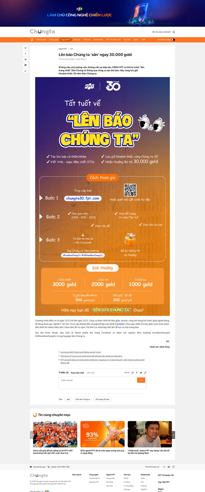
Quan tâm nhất (77, 373)
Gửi (141, 380)
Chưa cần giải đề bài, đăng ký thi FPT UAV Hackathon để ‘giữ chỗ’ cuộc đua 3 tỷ (53, 446)
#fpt (68, 394)
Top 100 (132, 39)
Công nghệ (54, 39)
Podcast (144, 480)
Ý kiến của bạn (102, 380)
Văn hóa (79, 39)
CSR (150, 39)
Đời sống (109, 476)
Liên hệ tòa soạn (37, 461)
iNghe (141, 39)
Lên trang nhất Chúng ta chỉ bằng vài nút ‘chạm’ (81, 352)
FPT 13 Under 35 (118, 39)
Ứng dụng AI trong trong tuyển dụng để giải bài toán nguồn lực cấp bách (91, 356)
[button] (173, 429)
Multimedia (102, 39)
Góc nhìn (109, 480)
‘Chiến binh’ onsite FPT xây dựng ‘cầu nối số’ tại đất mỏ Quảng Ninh (149, 446)
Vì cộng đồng (128, 480)
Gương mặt (110, 473)
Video (143, 473)
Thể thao (90, 39)
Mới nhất (90, 373)
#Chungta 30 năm (102, 394)
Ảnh (71, 49)
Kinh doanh (41, 39)
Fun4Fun (127, 476)
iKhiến (126, 473)
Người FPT (67, 39)
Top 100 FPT (164, 476)
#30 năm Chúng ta (83, 394)
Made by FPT (94, 476)
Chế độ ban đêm (166, 39)
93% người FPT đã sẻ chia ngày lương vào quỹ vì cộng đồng (102, 446)
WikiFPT (144, 484)
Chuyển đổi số (94, 473)
